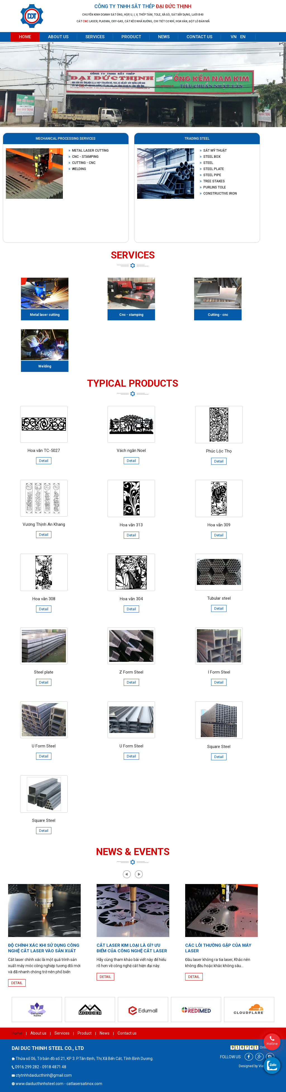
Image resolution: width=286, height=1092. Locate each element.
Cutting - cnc (82, 163)
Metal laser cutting (88, 150)
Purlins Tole (213, 187)
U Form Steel (44, 746)
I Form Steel (219, 672)
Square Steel (218, 746)
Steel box (210, 157)
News (164, 36)
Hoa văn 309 (219, 524)
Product (131, 36)
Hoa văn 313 (131, 524)
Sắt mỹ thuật (213, 150)
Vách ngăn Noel (131, 450)
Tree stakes (212, 181)
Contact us (199, 36)
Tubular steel (219, 598)
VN (234, 36)
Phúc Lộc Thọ (219, 451)
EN (243, 36)
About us (58, 36)
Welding (77, 169)
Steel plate (212, 169)
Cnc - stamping (83, 157)
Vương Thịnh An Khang (44, 524)
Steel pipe (210, 175)
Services (94, 36)
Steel (206, 163)
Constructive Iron (218, 193)
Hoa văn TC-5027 (44, 450)
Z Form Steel (131, 672)
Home (25, 36)
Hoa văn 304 (131, 598)
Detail (43, 461)
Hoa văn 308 (43, 598)
